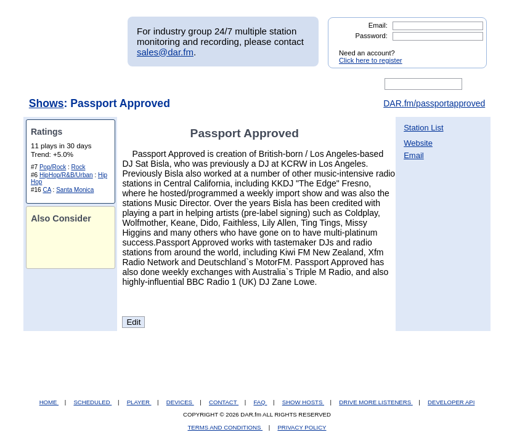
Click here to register (370, 60)
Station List (423, 127)
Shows (46, 103)
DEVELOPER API (451, 402)
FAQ (260, 402)
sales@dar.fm (165, 52)
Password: (372, 35)
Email (414, 155)
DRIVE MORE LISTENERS (375, 402)
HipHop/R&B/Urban (66, 175)
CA (47, 189)
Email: (378, 25)
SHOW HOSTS (303, 402)
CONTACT (223, 402)
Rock (78, 167)
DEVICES (180, 402)
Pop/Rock (52, 167)
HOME (49, 402)
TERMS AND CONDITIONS (225, 427)
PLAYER (139, 402)
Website (418, 143)
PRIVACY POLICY (301, 427)
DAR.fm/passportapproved (434, 103)
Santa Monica (75, 189)
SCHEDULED (92, 402)
